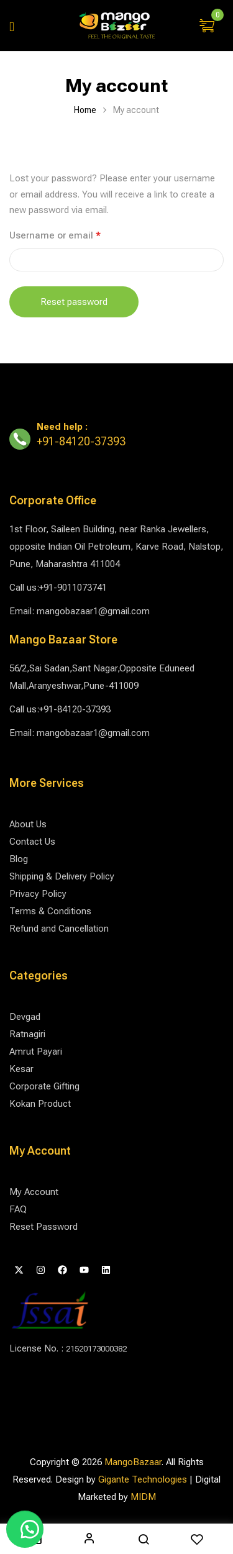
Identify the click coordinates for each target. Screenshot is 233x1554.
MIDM (143, 1496)
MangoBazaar (133, 1462)
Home (85, 110)
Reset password (73, 301)
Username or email (74, 234)
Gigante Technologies (142, 1479)
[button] (208, 26)
